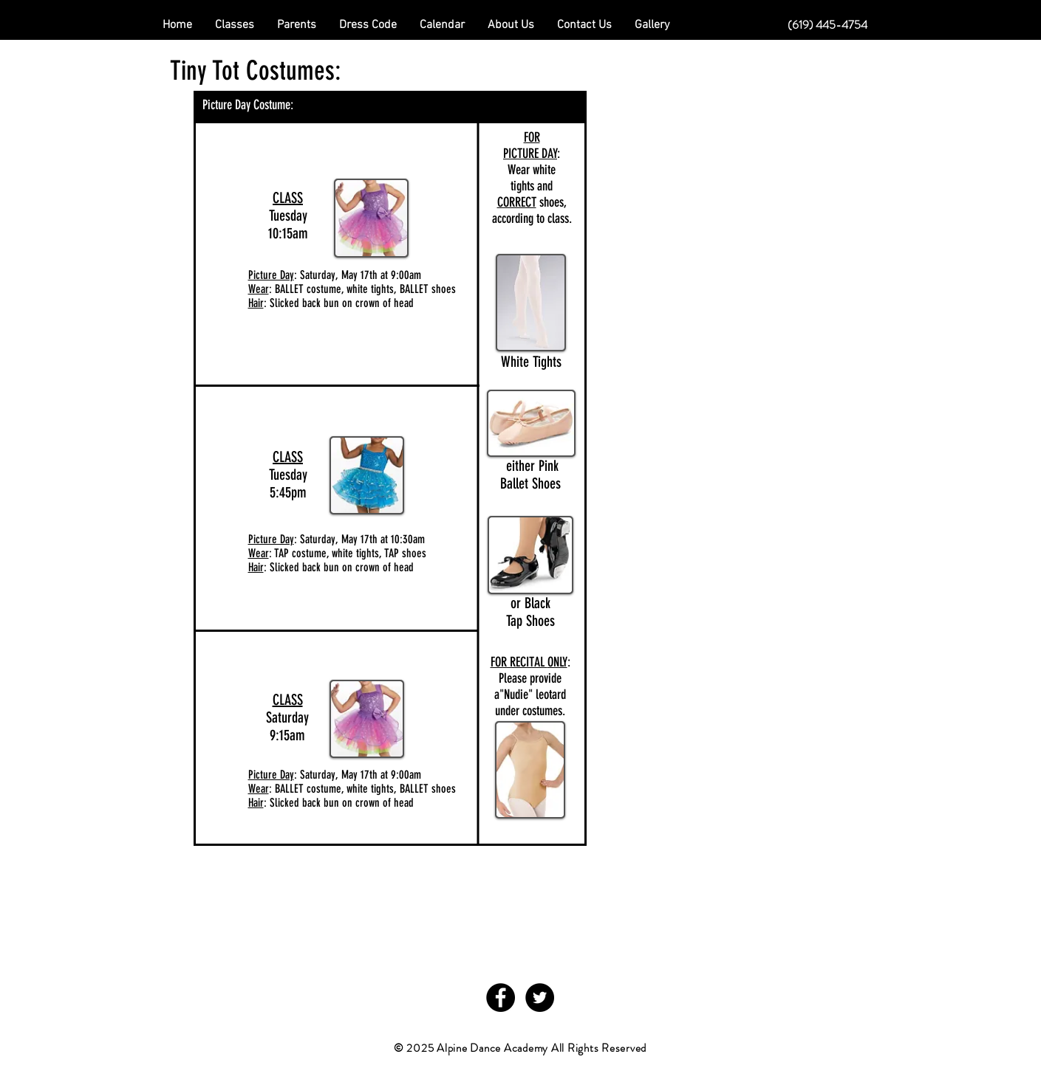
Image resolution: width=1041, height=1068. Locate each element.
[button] (296, 25)
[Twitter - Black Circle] (539, 997)
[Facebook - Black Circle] (500, 997)
